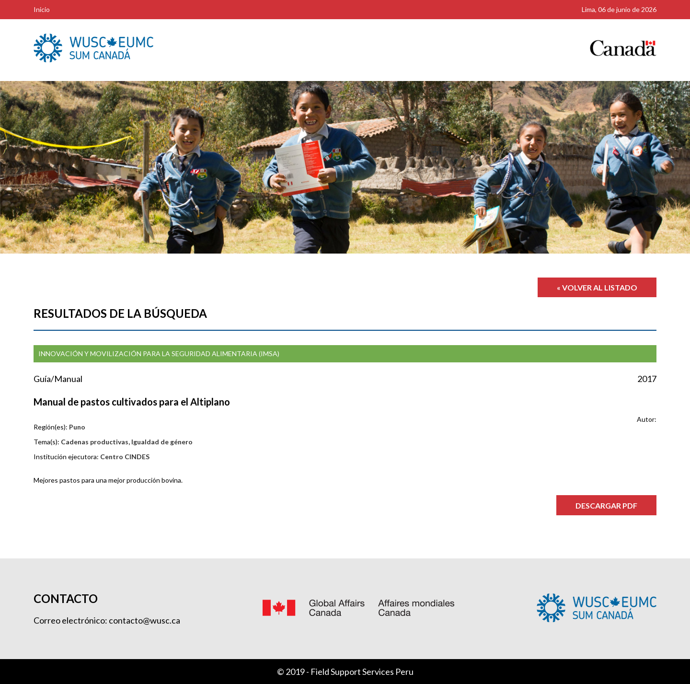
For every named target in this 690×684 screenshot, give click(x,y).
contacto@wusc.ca (144, 620)
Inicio (42, 9)
